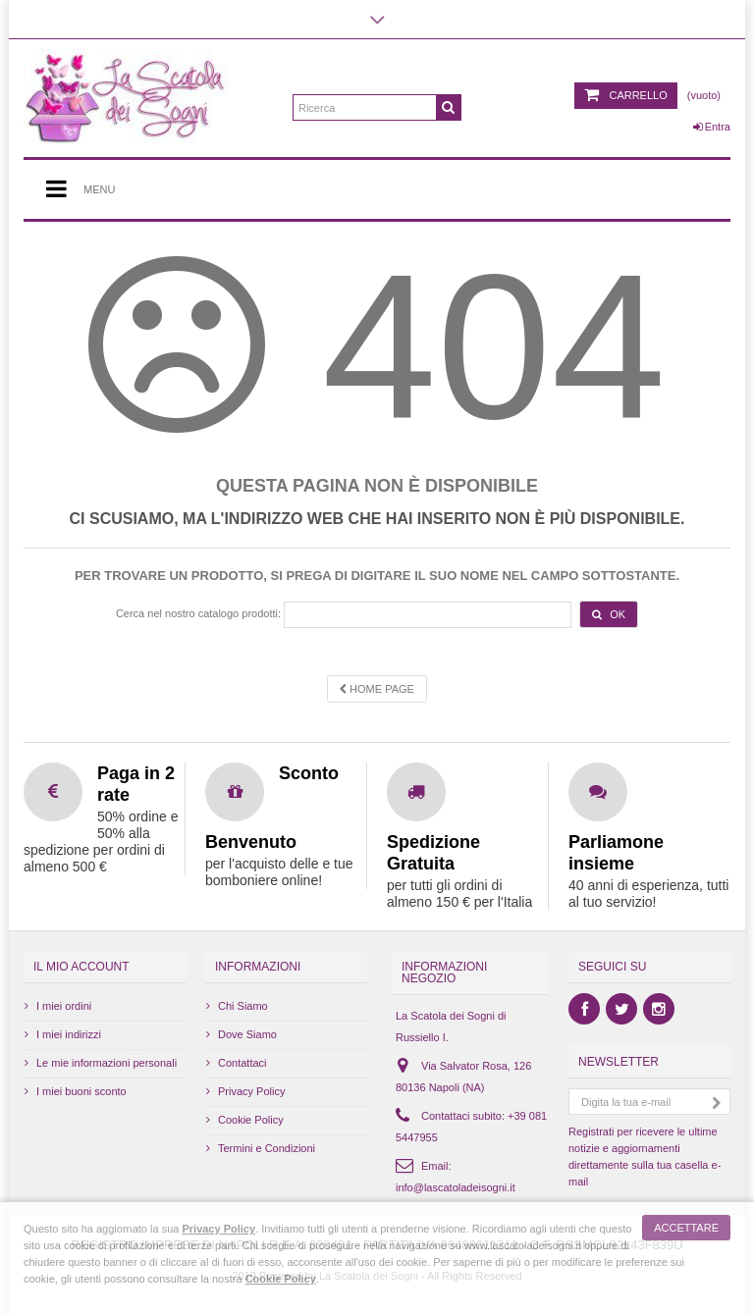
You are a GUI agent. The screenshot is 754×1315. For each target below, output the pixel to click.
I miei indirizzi (68, 1034)
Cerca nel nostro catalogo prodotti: (198, 613)
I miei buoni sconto (81, 1091)
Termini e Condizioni (266, 1148)
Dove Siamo (247, 1034)
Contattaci (242, 1063)
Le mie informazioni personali (106, 1063)
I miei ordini (63, 1006)
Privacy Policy (251, 1091)
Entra (711, 126)
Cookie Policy (251, 1120)
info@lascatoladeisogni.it (455, 1187)
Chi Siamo (243, 1006)
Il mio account (81, 966)
